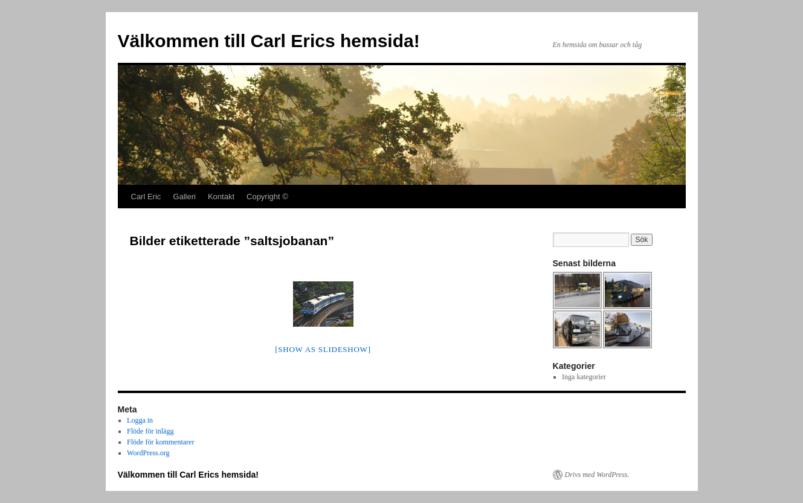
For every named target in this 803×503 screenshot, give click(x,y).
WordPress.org (148, 453)
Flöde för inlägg (150, 431)
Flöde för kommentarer (160, 442)
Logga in (140, 420)
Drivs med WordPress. (597, 474)
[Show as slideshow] (322, 349)
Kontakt (221, 196)
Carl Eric (146, 196)
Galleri (184, 196)
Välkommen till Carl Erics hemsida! (269, 41)
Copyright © (267, 196)
